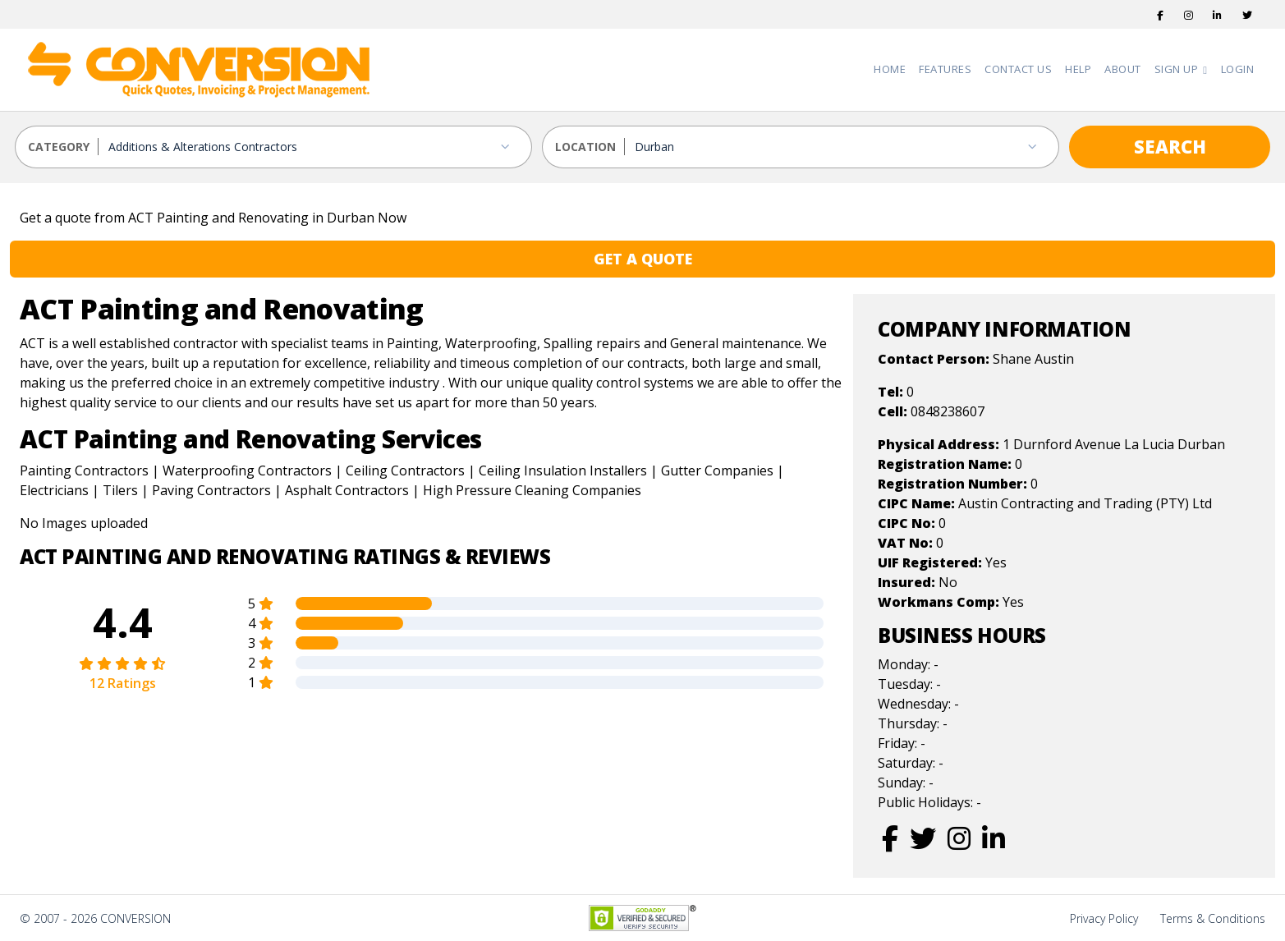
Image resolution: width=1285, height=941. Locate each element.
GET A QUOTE (643, 259)
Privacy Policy (1104, 918)
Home (890, 69)
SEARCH (1170, 146)
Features (945, 69)
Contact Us (1018, 69)
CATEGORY (58, 146)
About (1122, 69)
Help (1078, 69)
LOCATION (585, 146)
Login (1238, 69)
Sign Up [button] (1177, 69)
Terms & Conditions (1212, 918)
